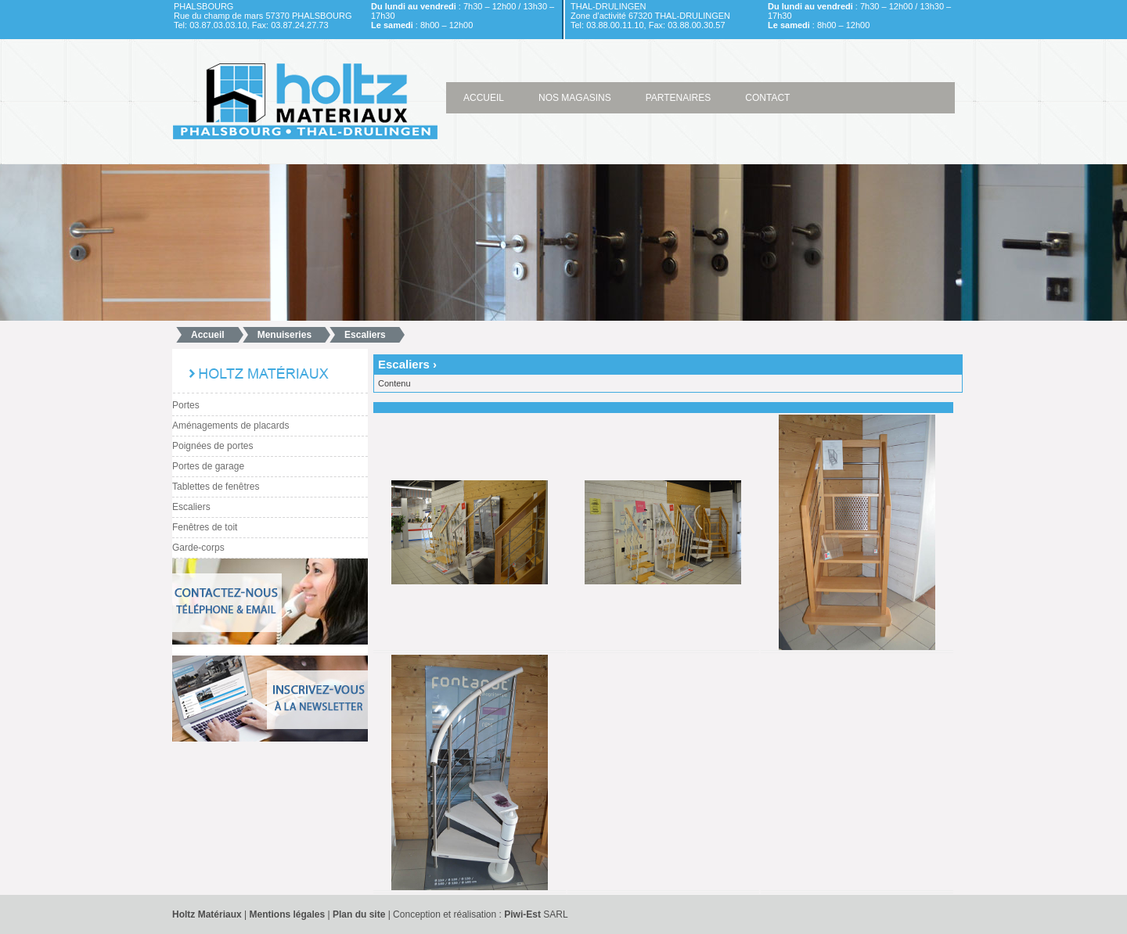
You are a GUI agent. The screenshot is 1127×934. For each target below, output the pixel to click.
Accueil (208, 334)
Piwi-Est (522, 914)
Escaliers (365, 334)
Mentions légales (288, 914)
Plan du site (359, 914)
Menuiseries (284, 334)
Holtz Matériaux (207, 914)
